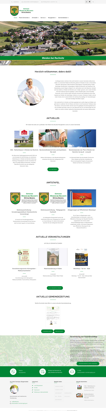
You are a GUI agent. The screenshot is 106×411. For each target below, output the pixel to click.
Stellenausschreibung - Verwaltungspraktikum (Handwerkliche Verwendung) (24, 209)
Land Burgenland (38, 382)
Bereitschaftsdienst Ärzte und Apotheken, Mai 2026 (89, 392)
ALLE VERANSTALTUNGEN (55, 284)
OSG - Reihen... (58, 393)
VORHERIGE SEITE (47, 328)
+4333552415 (16, 1)
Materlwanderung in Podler (53, 265)
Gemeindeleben (87, 11)
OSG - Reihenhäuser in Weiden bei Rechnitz (24, 147)
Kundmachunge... (59, 383)
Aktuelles (67, 393)
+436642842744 (15, 398)
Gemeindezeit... (59, 396)
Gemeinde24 (41, 408)
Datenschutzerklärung (72, 408)
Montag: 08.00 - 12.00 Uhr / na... (50, 1)
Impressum (37, 386)
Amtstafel (58, 11)
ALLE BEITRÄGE (53, 166)
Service (67, 11)
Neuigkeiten (76, 11)
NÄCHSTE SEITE (59, 328)
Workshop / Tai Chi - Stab (81, 265)
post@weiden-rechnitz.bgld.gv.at (30, 1)
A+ (86, 1)
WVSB (35, 384)
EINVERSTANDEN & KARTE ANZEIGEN (88, 360)
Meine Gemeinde (48, 11)
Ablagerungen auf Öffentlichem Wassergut (82, 207)
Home (39, 11)
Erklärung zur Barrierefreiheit (41, 389)
